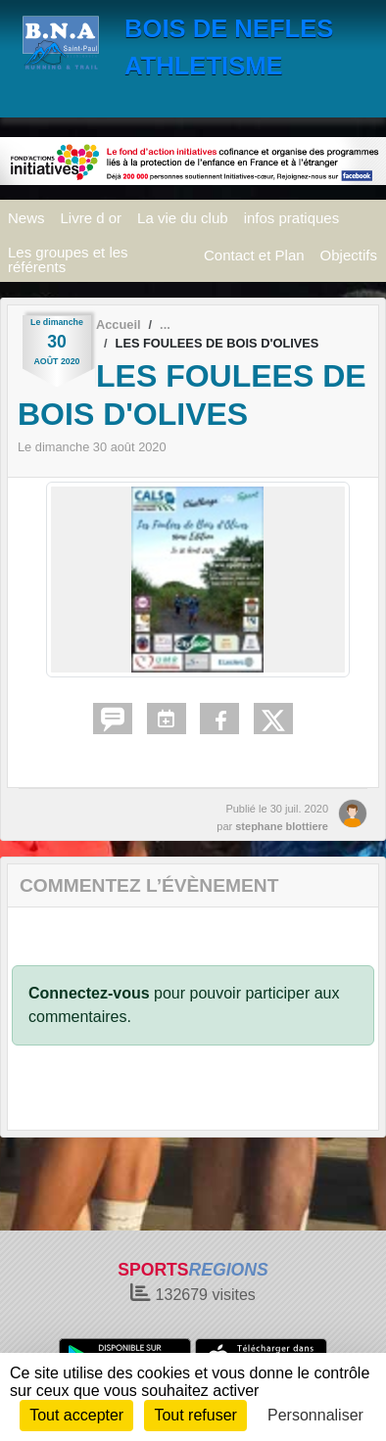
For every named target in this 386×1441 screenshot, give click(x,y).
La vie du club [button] (182, 217)
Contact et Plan (254, 255)
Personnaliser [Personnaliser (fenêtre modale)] (315, 1415)
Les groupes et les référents (68, 259)
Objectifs (348, 255)
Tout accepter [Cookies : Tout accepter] (76, 1415)
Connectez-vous (89, 993)
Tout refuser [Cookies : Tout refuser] (195, 1415)
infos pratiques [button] (292, 217)
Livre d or (91, 217)
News (26, 217)
